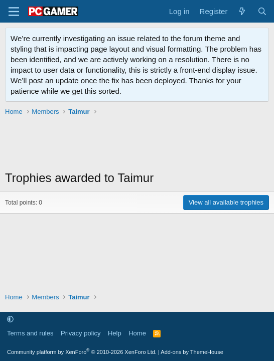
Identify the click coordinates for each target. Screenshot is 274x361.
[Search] (262, 11)
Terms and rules (30, 333)
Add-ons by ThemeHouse (192, 352)
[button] (10, 319)
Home (137, 333)
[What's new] (242, 11)
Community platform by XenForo (82, 352)
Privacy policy (80, 333)
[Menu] (14, 12)
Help (114, 333)
